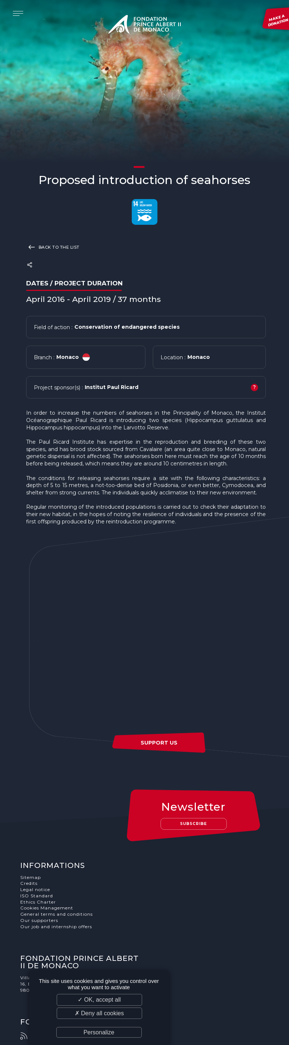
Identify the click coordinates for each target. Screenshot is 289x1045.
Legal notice (35, 889)
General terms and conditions (56, 914)
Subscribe (193, 823)
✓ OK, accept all (99, 1000)
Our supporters (39, 920)
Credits (29, 883)
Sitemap (30, 877)
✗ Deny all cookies (99, 1013)
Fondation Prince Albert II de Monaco (144, 26)
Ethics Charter (38, 902)
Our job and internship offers (56, 926)
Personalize (99, 1032)
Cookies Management (46, 908)
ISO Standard (36, 895)
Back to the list (53, 246)
